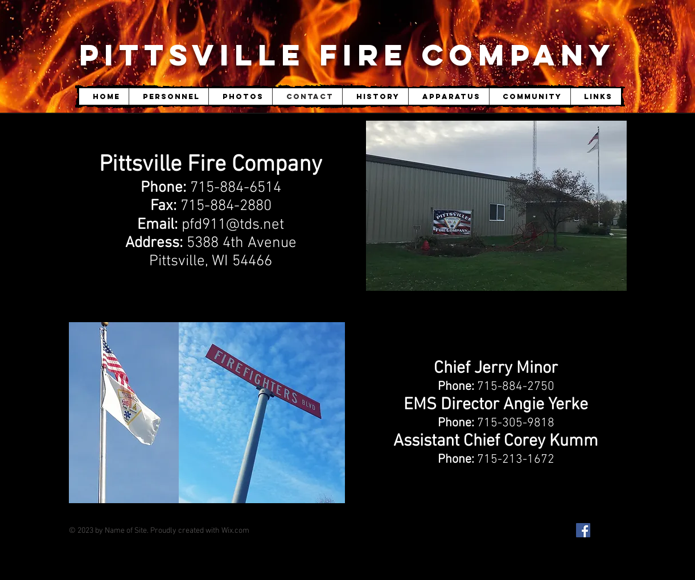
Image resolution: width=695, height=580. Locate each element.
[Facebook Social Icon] (583, 530)
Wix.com (235, 531)
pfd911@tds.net (233, 225)
